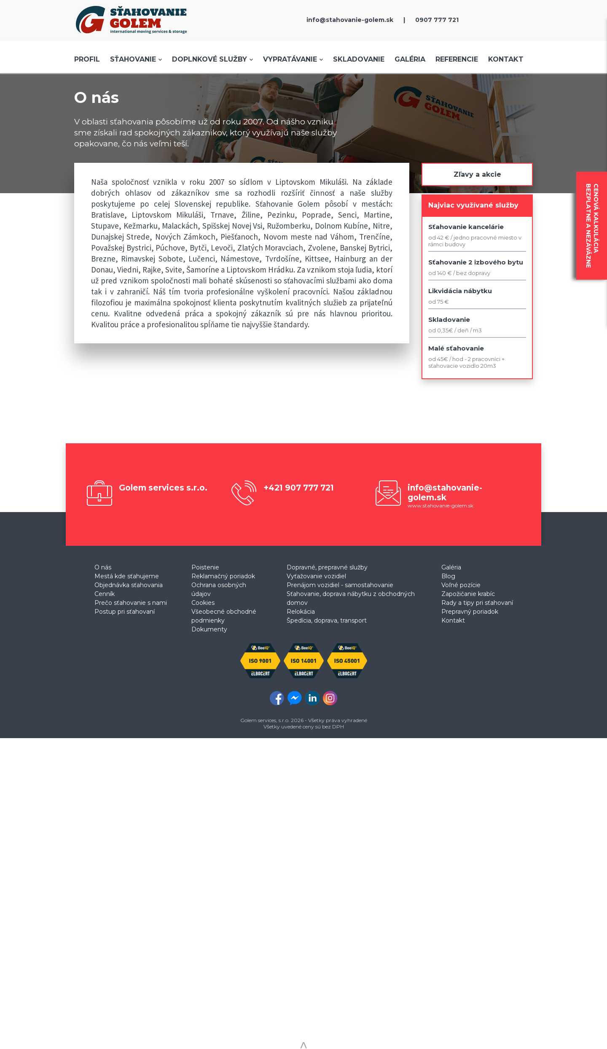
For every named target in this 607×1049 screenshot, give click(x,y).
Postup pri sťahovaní (124, 611)
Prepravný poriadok (469, 611)
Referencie (456, 59)
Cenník (104, 594)
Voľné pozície (461, 585)
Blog (448, 576)
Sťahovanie (133, 59)
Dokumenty (209, 629)
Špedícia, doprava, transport (327, 620)
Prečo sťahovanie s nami (130, 603)
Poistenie (205, 567)
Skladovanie (358, 59)
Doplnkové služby (209, 59)
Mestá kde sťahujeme (126, 576)
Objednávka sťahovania (128, 585)
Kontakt (506, 59)
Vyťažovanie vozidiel (316, 576)
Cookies (203, 603)
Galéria (410, 59)
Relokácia (301, 611)
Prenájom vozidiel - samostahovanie (340, 585)
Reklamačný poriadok (223, 576)
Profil (87, 59)
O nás (102, 567)
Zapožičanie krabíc (468, 594)
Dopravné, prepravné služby (327, 567)
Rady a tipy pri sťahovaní (477, 603)
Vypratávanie (290, 59)
